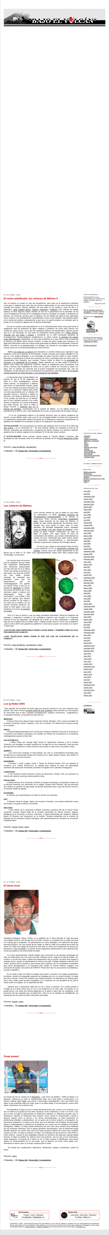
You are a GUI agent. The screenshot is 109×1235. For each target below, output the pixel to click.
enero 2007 (87, 562)
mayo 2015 (87, 677)
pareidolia (17, 588)
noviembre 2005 (89, 528)
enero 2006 (87, 533)
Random (39, 1215)
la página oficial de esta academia (38, 711)
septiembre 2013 (89, 666)
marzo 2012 (88, 659)
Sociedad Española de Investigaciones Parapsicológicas (56, 516)
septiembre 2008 (89, 606)
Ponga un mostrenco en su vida (94, 478)
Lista (33, 1215)
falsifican (53, 310)
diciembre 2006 (89, 559)
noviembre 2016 (89, 690)
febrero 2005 (88, 507)
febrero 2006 (88, 536)
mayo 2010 (87, 635)
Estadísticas (88, 705)
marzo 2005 (88, 509)
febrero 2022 (88, 695)
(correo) (101, 313)
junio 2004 (87, 491)
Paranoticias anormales (92, 455)
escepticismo (31, 447)
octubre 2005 (88, 525)
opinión (15, 1002)
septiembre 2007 (89, 577)
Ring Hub (84, 1215)
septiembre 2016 (89, 685)
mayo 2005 (87, 515)
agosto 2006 (88, 549)
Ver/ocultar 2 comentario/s (40, 451)
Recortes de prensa (90, 447)
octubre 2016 (88, 687)
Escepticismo (88, 450)
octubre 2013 (88, 669)
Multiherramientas (90, 472)
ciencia (14, 827)
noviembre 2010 (89, 648)
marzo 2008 (88, 590)
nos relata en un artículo (23, 352)
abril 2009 (87, 624)
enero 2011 (87, 653)
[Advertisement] (53, 286)
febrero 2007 (88, 564)
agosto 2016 (88, 682)
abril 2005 (87, 512)
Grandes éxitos (89, 457)
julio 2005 (87, 520)
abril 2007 (87, 567)
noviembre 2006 (89, 556)
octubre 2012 (88, 664)
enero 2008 (87, 585)
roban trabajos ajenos (22, 310)
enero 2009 (87, 617)
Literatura (87, 436)
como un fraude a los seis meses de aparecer (53, 529)
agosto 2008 (88, 604)
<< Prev (79, 1217)
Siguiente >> (38, 1217)
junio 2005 (87, 517)
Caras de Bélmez (90, 452)
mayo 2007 (87, 570)
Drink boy (87, 480)
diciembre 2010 (89, 651)
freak (24, 1101)
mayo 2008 (87, 596)
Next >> (87, 1217)
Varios (86, 445)
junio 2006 (87, 543)
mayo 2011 (87, 656)
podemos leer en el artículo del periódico (21, 408)
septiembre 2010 (89, 645)
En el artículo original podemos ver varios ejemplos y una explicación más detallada (41, 372)
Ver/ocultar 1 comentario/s (40, 649)
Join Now (75, 1215)
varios (26, 827)
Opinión (86, 437)
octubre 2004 (88, 499)
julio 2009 (87, 627)
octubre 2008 (88, 609)
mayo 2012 (87, 661)
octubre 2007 (88, 580)
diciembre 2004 (89, 504)
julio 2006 (87, 546)
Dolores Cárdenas (43, 1227)
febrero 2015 (88, 674)
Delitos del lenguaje (90, 439)
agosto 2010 (88, 643)
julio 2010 (87, 640)
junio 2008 (87, 598)
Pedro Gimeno (30, 1227)
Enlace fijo (23, 451)
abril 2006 (87, 541)
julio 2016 (87, 680)
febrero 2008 (88, 588)
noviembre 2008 (89, 611)
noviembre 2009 (89, 632)
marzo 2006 (88, 538)
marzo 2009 (88, 622)
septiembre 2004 (89, 496)
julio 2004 (87, 494)
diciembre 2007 (89, 583)
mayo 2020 (87, 693)
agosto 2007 (88, 575)
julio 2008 (87, 601)
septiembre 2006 (89, 551)
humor (39, 645)
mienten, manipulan (40, 310)
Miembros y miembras (91, 441)
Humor (86, 444)
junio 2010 (87, 638)
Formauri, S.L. (81, 1227)
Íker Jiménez (88, 454)
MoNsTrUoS (88, 474)
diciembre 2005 (89, 530)
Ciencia (86, 449)
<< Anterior (27, 1217)
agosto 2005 (88, 522)
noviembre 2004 (89, 501)
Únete (26, 1215)
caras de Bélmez (18, 447)
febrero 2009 (88, 619)
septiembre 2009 (89, 630)
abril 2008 (87, 593)
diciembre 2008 (89, 614)
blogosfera (36, 1097)
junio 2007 (87, 572)
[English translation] (90, 345)
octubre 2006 (88, 554)
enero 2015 (87, 672)
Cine (85, 442)
